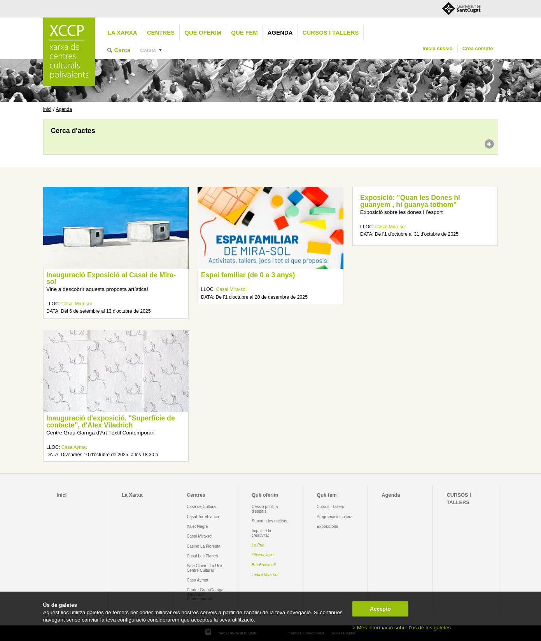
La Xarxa (122, 32)
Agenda (280, 32)
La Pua (258, 545)
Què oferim (202, 32)
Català (148, 50)
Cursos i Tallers (330, 506)
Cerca (122, 50)
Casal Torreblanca (203, 517)
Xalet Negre (197, 526)
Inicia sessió (437, 48)
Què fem (244, 32)
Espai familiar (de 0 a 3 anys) (248, 275)
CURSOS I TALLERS (331, 32)
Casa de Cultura (201, 506)
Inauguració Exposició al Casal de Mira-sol (111, 278)
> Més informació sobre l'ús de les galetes (401, 627)
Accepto (380, 609)
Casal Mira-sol (76, 303)
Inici (47, 109)
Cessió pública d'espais (265, 508)
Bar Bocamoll (263, 565)
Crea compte (477, 48)
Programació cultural (335, 517)
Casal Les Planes (202, 556)
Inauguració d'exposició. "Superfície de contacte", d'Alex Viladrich (110, 421)
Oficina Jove (263, 555)
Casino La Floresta (204, 546)
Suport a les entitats (269, 521)
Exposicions (327, 526)
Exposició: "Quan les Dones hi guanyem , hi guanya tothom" (410, 201)
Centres (161, 32)
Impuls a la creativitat (261, 533)
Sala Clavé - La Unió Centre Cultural (205, 568)
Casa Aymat (74, 447)
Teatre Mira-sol (265, 575)
